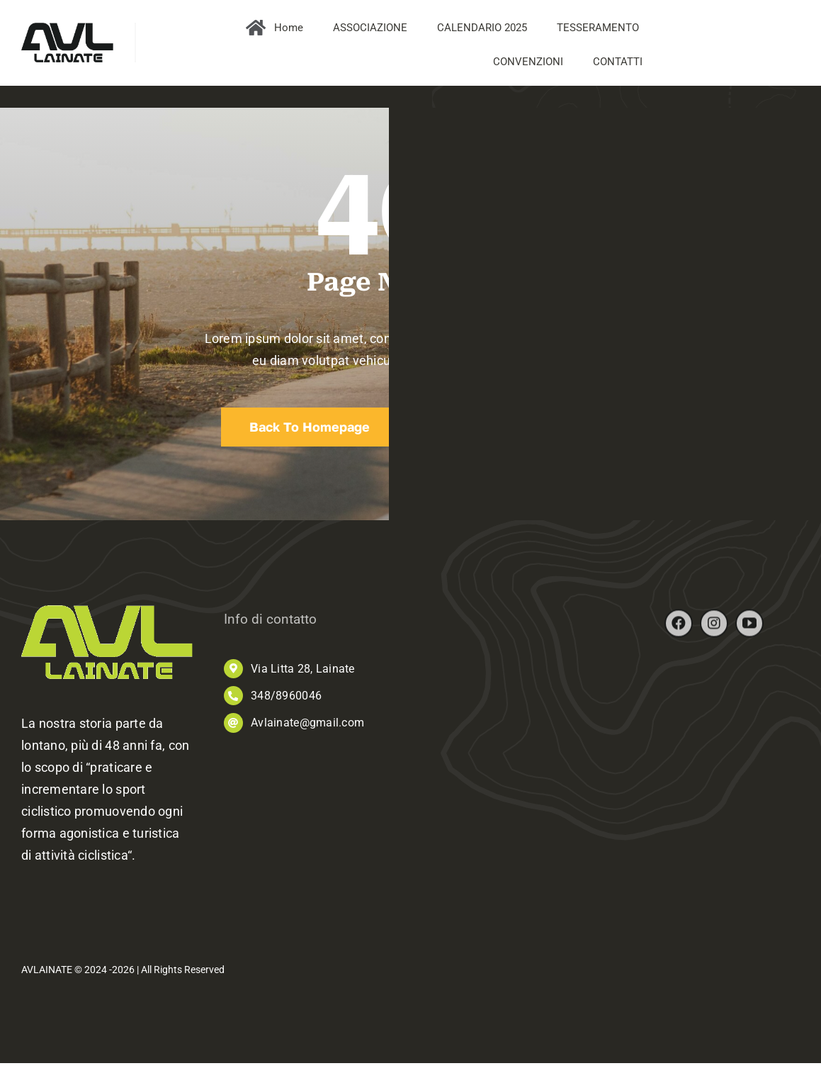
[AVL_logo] (67, 28)
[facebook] (678, 628)
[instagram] (714, 628)
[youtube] (749, 628)
